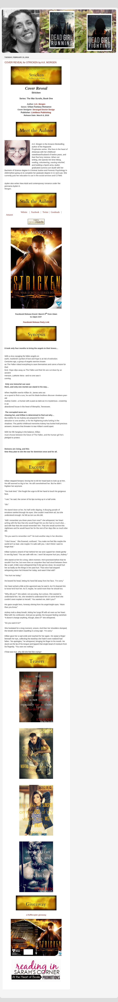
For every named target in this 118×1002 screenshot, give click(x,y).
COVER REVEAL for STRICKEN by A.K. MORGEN (30, 62)
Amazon (9, 215)
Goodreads (55, 212)
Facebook (35, 212)
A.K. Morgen (39, 104)
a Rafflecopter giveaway (36, 915)
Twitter (45, 212)
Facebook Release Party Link (36, 322)
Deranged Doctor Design (44, 110)
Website (24, 212)
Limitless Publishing (41, 112)
